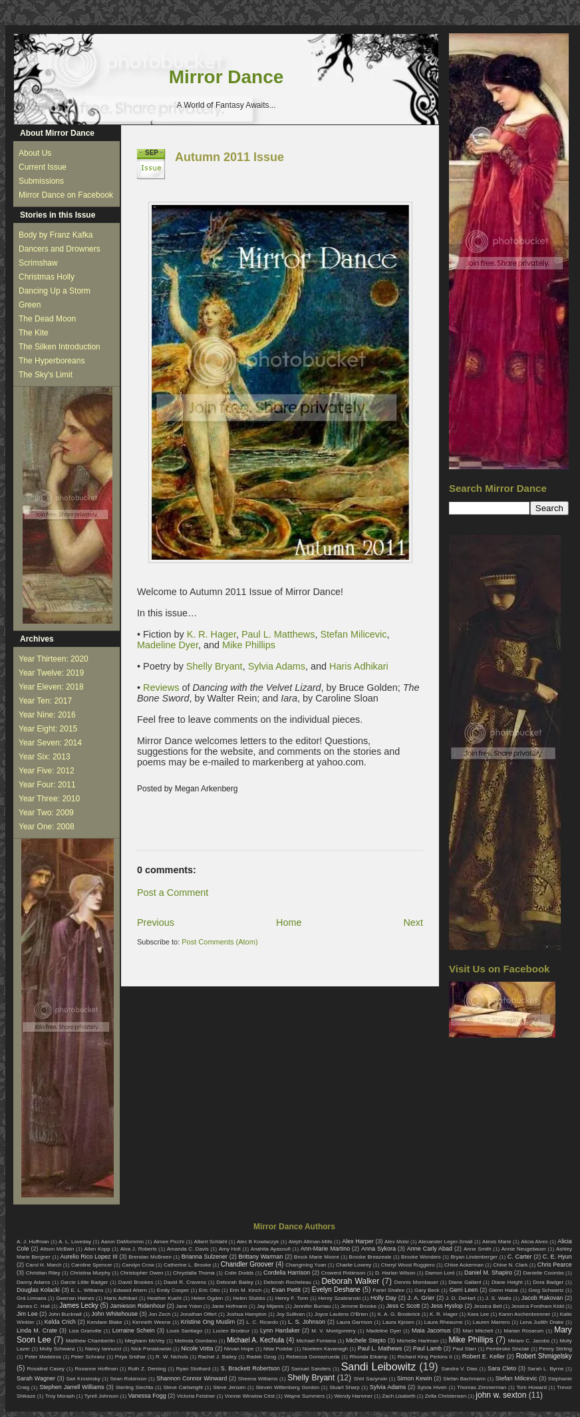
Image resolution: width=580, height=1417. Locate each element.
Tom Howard (531, 1387)
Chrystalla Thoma (194, 1273)
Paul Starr (464, 1349)
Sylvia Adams (276, 666)
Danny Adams (33, 1282)
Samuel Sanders (311, 1369)
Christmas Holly (46, 277)
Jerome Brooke (358, 1306)
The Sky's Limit (45, 374)
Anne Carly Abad (429, 1248)
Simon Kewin (414, 1378)
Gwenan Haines (75, 1298)
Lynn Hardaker (280, 1330)
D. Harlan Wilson (395, 1273)
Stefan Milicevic (351, 634)
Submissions (41, 181)
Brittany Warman (260, 1256)
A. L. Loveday (75, 1242)
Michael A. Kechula (255, 1340)
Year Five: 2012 (46, 770)
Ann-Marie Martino (325, 1248)
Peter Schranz (88, 1357)
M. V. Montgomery (333, 1331)
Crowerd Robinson (343, 1273)
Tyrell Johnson (101, 1396)
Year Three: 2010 (49, 798)
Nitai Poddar (278, 1349)
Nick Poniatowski (151, 1349)
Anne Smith (478, 1249)
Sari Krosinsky (83, 1379)
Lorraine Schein (133, 1330)
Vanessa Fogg (147, 1395)
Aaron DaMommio (122, 1242)
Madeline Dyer (167, 645)
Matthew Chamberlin (90, 1341)
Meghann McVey (145, 1341)
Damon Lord (439, 1273)
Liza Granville (85, 1331)
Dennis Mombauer (416, 1282)
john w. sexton (501, 1395)
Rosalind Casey (46, 1369)
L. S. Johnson (306, 1321)
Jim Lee (27, 1314)
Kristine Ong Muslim (208, 1321)
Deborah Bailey (234, 1282)
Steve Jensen (229, 1387)
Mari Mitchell (478, 1331)
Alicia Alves (534, 1242)
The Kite (34, 332)
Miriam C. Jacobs (529, 1341)
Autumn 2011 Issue (229, 157)
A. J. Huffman (33, 1242)
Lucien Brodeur (231, 1331)
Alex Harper (358, 1241)
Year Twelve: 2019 (51, 673)
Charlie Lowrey (353, 1265)
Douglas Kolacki (38, 1290)
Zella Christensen (445, 1396)
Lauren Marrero (491, 1322)
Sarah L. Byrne (545, 1369)
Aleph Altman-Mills (311, 1242)
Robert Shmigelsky (544, 1356)
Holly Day (383, 1298)
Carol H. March (44, 1265)
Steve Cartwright (183, 1387)
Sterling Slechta (135, 1387)
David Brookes (136, 1282)
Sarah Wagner (36, 1378)
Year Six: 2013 (45, 756)
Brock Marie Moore (316, 1257)
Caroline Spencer (91, 1265)
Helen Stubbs (249, 1298)
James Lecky (78, 1305)
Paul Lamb (427, 1348)
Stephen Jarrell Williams (71, 1387)
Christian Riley (43, 1273)
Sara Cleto (502, 1368)
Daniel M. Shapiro (488, 1272)
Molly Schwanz (58, 1349)
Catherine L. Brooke (187, 1265)
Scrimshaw (38, 263)
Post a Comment (172, 892)
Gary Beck (427, 1290)
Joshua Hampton (246, 1314)
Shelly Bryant (214, 666)
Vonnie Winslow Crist (250, 1396)
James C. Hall (33, 1306)
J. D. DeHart (461, 1298)
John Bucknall (65, 1314)
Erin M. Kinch (245, 1290)
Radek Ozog (262, 1357)
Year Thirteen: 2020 (53, 659)
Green (30, 304)
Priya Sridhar (130, 1357)
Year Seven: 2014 (50, 742)
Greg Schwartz (545, 1290)
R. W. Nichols (172, 1357)
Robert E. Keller (483, 1356)
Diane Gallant (464, 1282)
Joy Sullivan (290, 1314)
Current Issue (43, 167)
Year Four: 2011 (47, 784)
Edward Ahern (130, 1290)
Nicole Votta (197, 1348)
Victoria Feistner (196, 1396)
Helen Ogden (207, 1298)
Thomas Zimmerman (481, 1387)
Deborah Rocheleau (287, 1282)
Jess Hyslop (446, 1306)
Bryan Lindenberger (474, 1257)
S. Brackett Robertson (250, 1368)
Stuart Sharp (344, 1387)
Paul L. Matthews (278, 634)
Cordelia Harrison (286, 1272)
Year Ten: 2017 (45, 701)
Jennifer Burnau (312, 1306)
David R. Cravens (185, 1282)
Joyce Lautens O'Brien (341, 1314)
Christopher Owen (142, 1273)
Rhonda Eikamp (368, 1357)
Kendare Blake (104, 1322)
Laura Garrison (354, 1322)
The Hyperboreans (51, 360)
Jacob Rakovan (542, 1298)
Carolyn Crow (138, 1265)
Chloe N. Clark (510, 1265)
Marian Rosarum (523, 1331)
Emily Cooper (173, 1290)
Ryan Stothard (193, 1369)
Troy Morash (60, 1396)
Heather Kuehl (164, 1298)
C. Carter (520, 1256)
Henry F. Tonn (292, 1298)
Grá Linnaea (31, 1298)
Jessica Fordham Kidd (537, 1306)
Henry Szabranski (340, 1298)
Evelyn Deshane (336, 1289)
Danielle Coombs (543, 1273)
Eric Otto (209, 1290)
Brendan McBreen (150, 1257)
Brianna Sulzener (204, 1256)
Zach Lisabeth (398, 1396)
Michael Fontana (317, 1341)
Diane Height (507, 1282)
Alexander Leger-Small (445, 1242)
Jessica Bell (488, 1306)
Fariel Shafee (388, 1290)
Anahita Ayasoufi (271, 1249)
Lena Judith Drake (542, 1322)
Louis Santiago (184, 1331)
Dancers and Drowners (59, 249)
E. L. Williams (87, 1290)
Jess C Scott (403, 1306)
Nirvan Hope (239, 1349)
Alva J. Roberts (138, 1249)
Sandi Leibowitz (378, 1366)
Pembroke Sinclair (507, 1349)
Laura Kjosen (398, 1322)
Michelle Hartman (418, 1341)
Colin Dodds (238, 1273)
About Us (35, 153)
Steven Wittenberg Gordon (287, 1387)
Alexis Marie (496, 1242)
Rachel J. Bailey (217, 1357)
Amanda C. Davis (188, 1249)
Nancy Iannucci (103, 1349)
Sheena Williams (258, 1379)
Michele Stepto (366, 1340)
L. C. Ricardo (262, 1322)
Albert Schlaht (210, 1242)
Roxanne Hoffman (96, 1369)
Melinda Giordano (196, 1341)
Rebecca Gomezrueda (312, 1357)
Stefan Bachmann (464, 1379)
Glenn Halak (503, 1290)
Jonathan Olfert (198, 1314)
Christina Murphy (90, 1273)
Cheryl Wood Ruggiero (408, 1265)
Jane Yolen (189, 1306)
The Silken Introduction (59, 346)
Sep (151, 152)
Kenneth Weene (151, 1322)
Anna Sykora (378, 1248)
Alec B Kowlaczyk (258, 1242)
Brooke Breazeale (370, 1257)
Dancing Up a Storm (54, 291)
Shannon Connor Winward (191, 1378)
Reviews (161, 687)
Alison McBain (57, 1249)
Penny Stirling (555, 1349)
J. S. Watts (498, 1298)
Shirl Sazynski (370, 1379)
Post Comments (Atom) (219, 942)
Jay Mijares (270, 1306)
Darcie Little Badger (84, 1282)
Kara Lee (479, 1314)
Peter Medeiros (43, 1357)
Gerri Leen (464, 1290)
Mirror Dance (226, 77)
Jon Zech (159, 1314)
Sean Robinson (128, 1379)
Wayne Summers (304, 1396)
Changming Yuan (305, 1265)
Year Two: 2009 (46, 812)
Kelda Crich (60, 1321)
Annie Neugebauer (524, 1249)
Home (288, 922)
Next (413, 922)
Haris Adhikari (358, 666)
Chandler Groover (247, 1264)
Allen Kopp (97, 1249)
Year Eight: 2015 (48, 728)
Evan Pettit (286, 1290)
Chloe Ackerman (464, 1265)
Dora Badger (548, 1282)
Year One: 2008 (46, 826)
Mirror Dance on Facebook (66, 195)
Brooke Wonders (421, 1257)
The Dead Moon (47, 318)
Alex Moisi (396, 1242)
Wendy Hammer (353, 1396)
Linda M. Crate (37, 1330)
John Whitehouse (114, 1314)
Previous (155, 922)
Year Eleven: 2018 (51, 687)
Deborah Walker (350, 1281)
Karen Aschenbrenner (525, 1314)
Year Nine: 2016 (47, 714)
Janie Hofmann (229, 1306)
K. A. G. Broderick (399, 1314)
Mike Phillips (248, 645)
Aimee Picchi (169, 1242)
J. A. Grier (421, 1298)
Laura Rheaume (443, 1322)
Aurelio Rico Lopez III (89, 1256)
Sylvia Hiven (432, 1387)
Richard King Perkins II (425, 1357)
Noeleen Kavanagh (325, 1349)
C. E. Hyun (557, 1256)
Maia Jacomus (431, 1330)
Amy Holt (230, 1249)
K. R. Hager (211, 634)
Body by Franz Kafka (55, 235)
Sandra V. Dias (460, 1369)
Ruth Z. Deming (147, 1369)
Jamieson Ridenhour (138, 1306)
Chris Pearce (554, 1264)
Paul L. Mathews (380, 1348)
